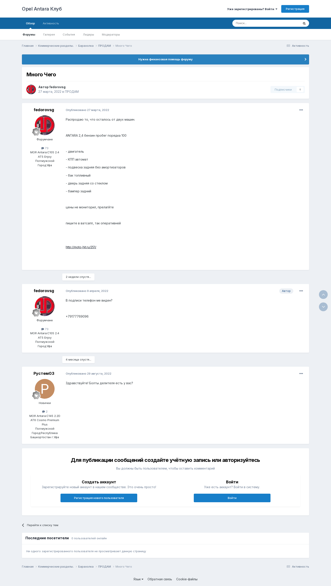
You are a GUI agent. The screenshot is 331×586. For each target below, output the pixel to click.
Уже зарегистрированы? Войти (252, 9)
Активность (51, 23)
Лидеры (88, 34)
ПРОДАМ (72, 91)
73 (44, 148)
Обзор (30, 25)
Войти (232, 498)
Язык (138, 579)
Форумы (29, 34)
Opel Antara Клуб (42, 9)
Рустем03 (44, 373)
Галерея (49, 34)
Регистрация (295, 9)
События (69, 34)
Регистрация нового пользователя (99, 498)
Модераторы (111, 34)
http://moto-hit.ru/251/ (81, 247)
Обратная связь (160, 579)
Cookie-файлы (187, 579)
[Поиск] (255, 23)
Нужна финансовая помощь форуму (165, 59)
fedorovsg (57, 87)
